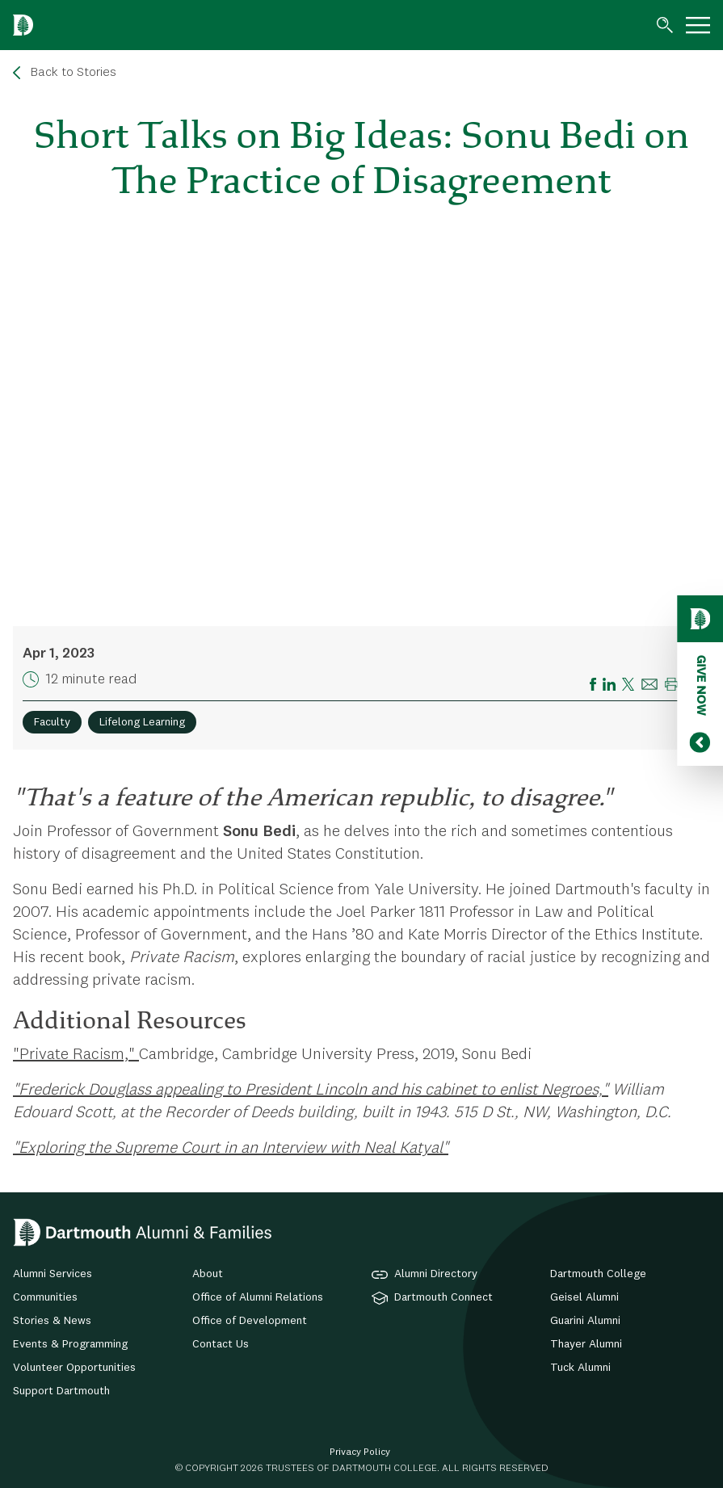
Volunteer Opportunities (74, 1367)
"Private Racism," (76, 1055)
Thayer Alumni (586, 1344)
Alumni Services (52, 1274)
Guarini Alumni (585, 1320)
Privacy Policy (360, 1452)
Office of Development (249, 1320)
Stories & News (52, 1320)
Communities (45, 1297)
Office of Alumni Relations (257, 1297)
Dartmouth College (598, 1274)
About (207, 1274)
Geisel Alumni (584, 1297)
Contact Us (220, 1344)
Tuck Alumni (580, 1367)
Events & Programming (70, 1344)
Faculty (52, 722)
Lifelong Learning (142, 722)
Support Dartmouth (61, 1391)
